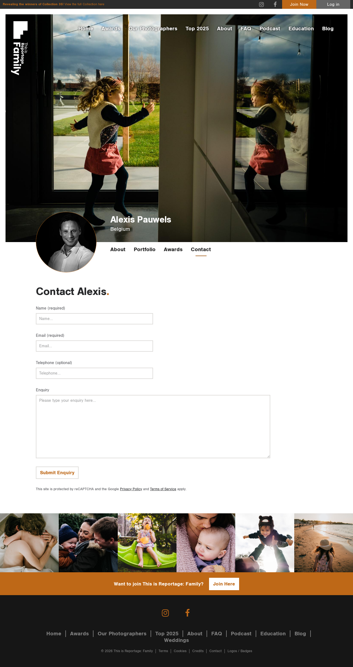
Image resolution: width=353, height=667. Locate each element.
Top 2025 (197, 28)
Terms (163, 651)
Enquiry (42, 390)
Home (85, 28)
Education (301, 28)
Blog (328, 28)
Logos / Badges (240, 651)
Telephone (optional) (54, 362)
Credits (198, 651)
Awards (110, 28)
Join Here (224, 584)
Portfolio (145, 249)
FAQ (245, 28)
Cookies (180, 651)
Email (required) (50, 335)
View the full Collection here (84, 4)
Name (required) (50, 308)
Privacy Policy (131, 489)
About (224, 28)
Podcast (270, 28)
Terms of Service (163, 489)
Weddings (176, 640)
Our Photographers (153, 28)
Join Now (299, 4)
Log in (333, 4)
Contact (201, 249)
